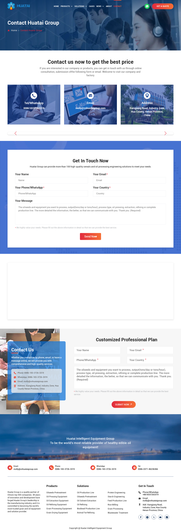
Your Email (100, 174)
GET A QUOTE (163, 6)
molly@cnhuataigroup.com (36, 381)
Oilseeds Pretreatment (56, 493)
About (109, 6)
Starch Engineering (116, 497)
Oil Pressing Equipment (56, 497)
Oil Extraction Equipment (57, 501)
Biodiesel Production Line (88, 509)
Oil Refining (82, 505)
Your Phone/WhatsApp (29, 187)
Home (56, 6)
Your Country (101, 187)
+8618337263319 (151, 495)
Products (67, 6)
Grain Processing (115, 509)
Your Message (24, 201)
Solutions (81, 6)
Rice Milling (113, 505)
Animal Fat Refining (86, 513)
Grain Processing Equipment (59, 509)
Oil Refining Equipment (56, 505)
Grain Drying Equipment (57, 513)
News (100, 6)
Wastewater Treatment (118, 513)
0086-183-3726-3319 (34, 373)
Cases (92, 6)
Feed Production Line (117, 501)
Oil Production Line (85, 493)
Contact (117, 6)
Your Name (22, 174)
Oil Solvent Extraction (86, 501)
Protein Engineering (116, 493)
